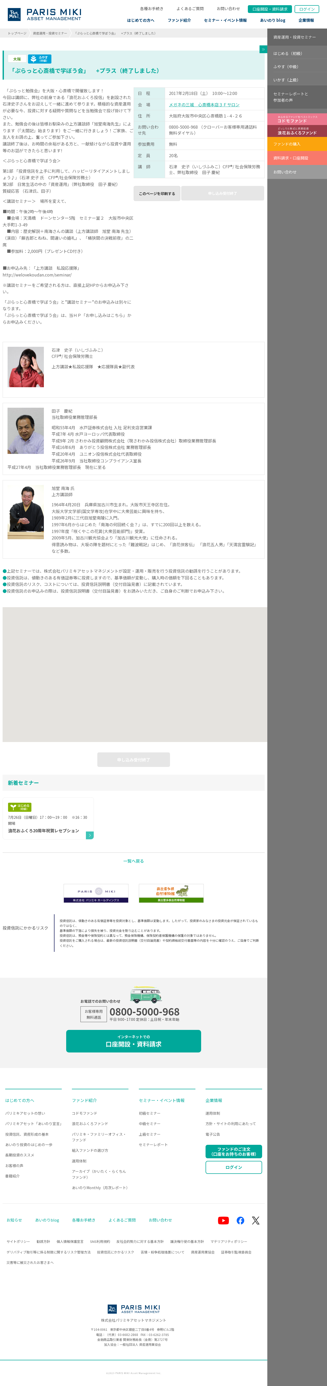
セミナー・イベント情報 (225, 20)
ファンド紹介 (179, 20)
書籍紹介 (12, 1176)
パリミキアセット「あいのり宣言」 (34, 1123)
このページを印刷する (157, 193)
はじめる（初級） (288, 53)
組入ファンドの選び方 (90, 1150)
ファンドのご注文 (233, 1151)
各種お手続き (152, 8)
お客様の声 (14, 1165)
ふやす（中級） (287, 66)
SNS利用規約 (100, 1241)
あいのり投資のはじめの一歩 (28, 1144)
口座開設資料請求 (270, 9)
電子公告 (213, 1134)
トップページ (17, 33)
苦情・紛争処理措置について (163, 1252)
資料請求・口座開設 (290, 158)
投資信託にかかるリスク (115, 1252)
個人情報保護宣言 (70, 1241)
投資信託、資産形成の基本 (27, 1134)
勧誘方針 (43, 1241)
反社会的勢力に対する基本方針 (140, 1241)
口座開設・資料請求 (133, 1041)
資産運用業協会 (203, 1252)
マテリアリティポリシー (228, 1241)
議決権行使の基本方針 (187, 1241)
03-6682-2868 (128, 1334)
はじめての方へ (140, 20)
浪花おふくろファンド (90, 1123)
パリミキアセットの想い (25, 1113)
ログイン (307, 9)
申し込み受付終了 (222, 193)
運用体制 (79, 1160)
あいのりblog (47, 1220)
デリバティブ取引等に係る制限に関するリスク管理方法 (48, 1252)
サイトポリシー (18, 1241)
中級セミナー (150, 1123)
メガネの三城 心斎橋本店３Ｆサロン (204, 104)
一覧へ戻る (133, 861)
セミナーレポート (153, 1144)
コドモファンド (84, 1113)
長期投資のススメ (19, 1155)
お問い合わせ (228, 8)
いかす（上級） (287, 79)
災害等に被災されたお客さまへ (30, 1262)
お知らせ (14, 1220)
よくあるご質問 (190, 8)
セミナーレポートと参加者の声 (290, 97)
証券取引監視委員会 (236, 1252)
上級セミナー (150, 1134)
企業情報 (306, 20)
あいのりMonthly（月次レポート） (101, 1187)
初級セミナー (150, 1113)
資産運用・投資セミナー (50, 33)
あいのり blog (272, 20)
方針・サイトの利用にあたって (231, 1123)
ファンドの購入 (287, 144)
